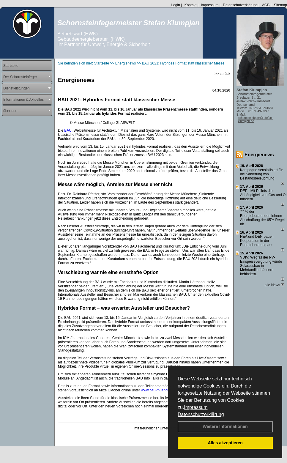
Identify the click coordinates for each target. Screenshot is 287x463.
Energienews (259, 154)
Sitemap (280, 5)
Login (175, 5)
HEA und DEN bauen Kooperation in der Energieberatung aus (257, 240)
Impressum (195, 407)
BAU (68, 130)
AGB (265, 5)
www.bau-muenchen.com (161, 390)
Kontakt (190, 5)
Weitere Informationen (225, 426)
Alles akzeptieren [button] (225, 442)
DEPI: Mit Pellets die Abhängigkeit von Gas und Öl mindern (263, 195)
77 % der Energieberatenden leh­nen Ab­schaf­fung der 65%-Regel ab (262, 218)
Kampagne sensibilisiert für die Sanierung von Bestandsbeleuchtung (261, 174)
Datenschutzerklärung (201, 414)
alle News (274, 285)
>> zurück (222, 74)
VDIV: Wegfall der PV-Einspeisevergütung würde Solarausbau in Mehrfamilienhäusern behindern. (261, 265)
